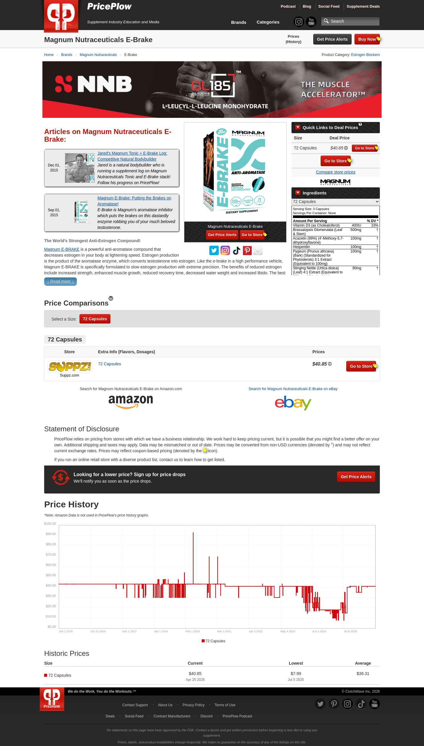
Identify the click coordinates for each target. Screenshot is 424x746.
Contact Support (135, 703)
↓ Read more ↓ (60, 279)
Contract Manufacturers (171, 714)
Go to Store (366, 146)
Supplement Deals (363, 6)
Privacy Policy (194, 703)
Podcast (288, 6)
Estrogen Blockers (365, 55)
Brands (238, 22)
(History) (293, 41)
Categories (268, 21)
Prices (293, 36)
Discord (207, 714)
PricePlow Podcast (237, 714)
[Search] (350, 21)
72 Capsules (95, 317)
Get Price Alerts (332, 39)
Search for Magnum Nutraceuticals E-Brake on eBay (293, 387)
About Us (165, 703)
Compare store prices (335, 170)
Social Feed (328, 6)
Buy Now (369, 39)
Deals (110, 714)
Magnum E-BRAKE (62, 247)
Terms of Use (225, 703)
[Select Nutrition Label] (336, 200)
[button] (212, 280)
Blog (307, 6)
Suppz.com (69, 373)
